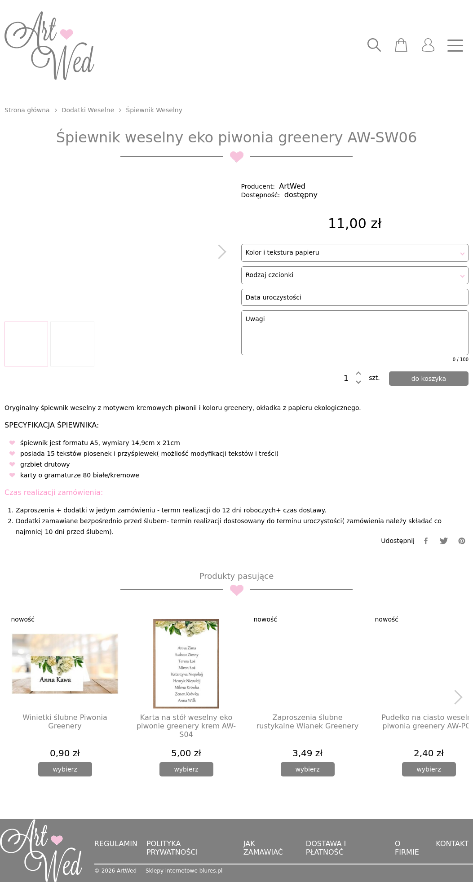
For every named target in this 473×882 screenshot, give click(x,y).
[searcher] (374, 46)
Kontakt (452, 843)
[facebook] (426, 541)
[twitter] (444, 541)
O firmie (407, 847)
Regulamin (115, 843)
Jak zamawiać (263, 847)
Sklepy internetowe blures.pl (184, 871)
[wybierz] (65, 769)
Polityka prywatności (172, 847)
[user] (428, 46)
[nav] (455, 46)
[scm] (401, 46)
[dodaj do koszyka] (429, 378)
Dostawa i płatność (326, 847)
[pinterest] (462, 541)
